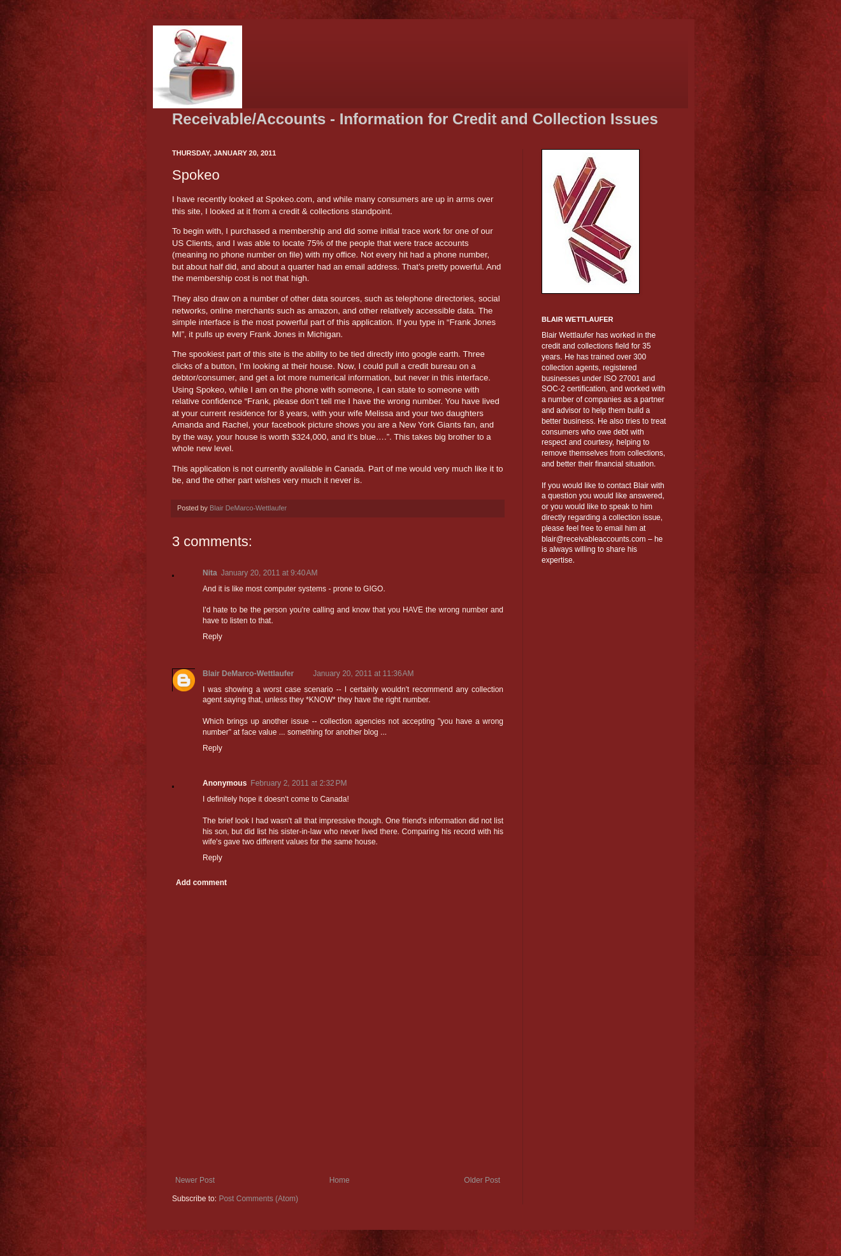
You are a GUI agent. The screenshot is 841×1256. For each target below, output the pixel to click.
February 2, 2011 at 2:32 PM (298, 783)
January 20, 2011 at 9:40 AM (269, 572)
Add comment (201, 882)
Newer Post (195, 1180)
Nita (210, 572)
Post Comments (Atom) (258, 1198)
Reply (212, 636)
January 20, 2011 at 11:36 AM (363, 673)
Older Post (482, 1180)
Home (339, 1180)
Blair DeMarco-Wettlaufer (248, 673)
